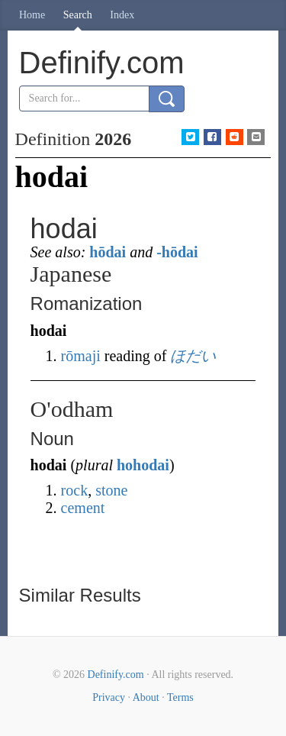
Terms (180, 697)
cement (83, 507)
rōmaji (81, 355)
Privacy (108, 697)
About (146, 697)
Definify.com (116, 674)
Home (32, 15)
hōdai (107, 252)
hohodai (143, 465)
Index (122, 15)
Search (77, 15)
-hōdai (177, 252)
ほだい (193, 355)
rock (74, 490)
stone (111, 490)
